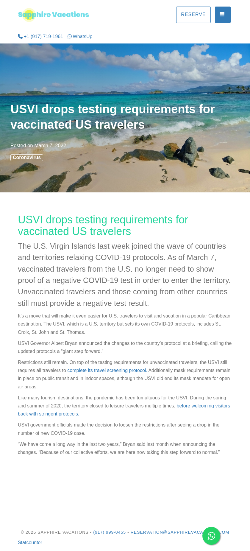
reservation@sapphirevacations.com (180, 532)
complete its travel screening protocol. (107, 370)
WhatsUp (80, 36)
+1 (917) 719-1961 (40, 36)
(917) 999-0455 (109, 532)
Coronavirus (27, 157)
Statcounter (30, 542)
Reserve (193, 14)
